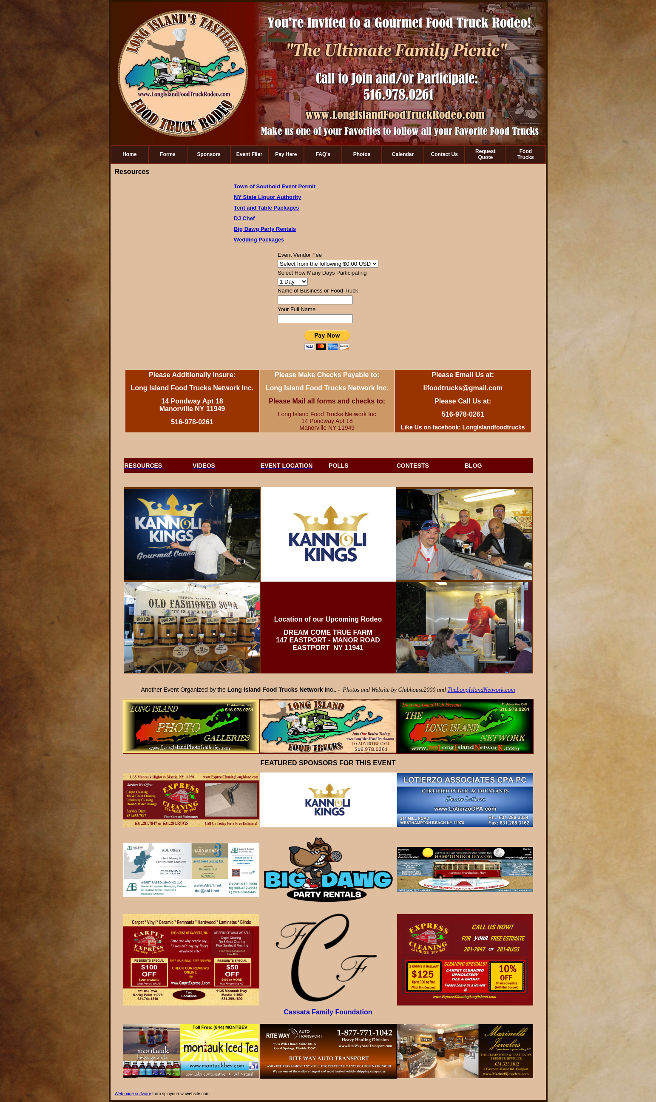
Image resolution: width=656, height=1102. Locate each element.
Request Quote (485, 154)
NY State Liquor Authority (267, 197)
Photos (362, 154)
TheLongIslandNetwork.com (481, 690)
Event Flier (249, 154)
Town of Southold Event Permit (274, 186)
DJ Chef (244, 218)
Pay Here (286, 154)
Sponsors (208, 154)
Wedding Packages (259, 239)
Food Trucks (525, 154)
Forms (168, 154)
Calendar (403, 154)
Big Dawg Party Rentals (265, 229)
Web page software (133, 1093)
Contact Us (444, 154)
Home (129, 154)
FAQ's (323, 154)
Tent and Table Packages (266, 207)
